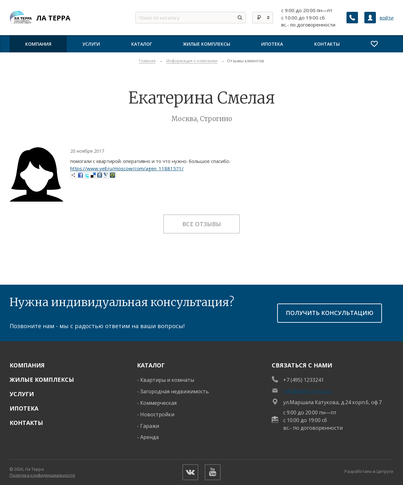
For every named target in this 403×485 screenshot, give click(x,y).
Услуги (22, 394)
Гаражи (149, 425)
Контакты (26, 423)
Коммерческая (158, 402)
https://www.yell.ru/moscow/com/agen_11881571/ (127, 168)
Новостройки (157, 414)
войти (386, 17)
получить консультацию (329, 313)
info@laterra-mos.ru (307, 391)
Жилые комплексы (42, 379)
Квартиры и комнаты (167, 379)
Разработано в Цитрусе (369, 471)
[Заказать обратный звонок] (352, 17)
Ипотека (24, 408)
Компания (27, 365)
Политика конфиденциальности (42, 475)
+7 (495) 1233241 (303, 379)
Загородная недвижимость (174, 391)
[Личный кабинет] (370, 17)
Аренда (149, 437)
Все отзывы (201, 224)
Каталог (151, 365)
